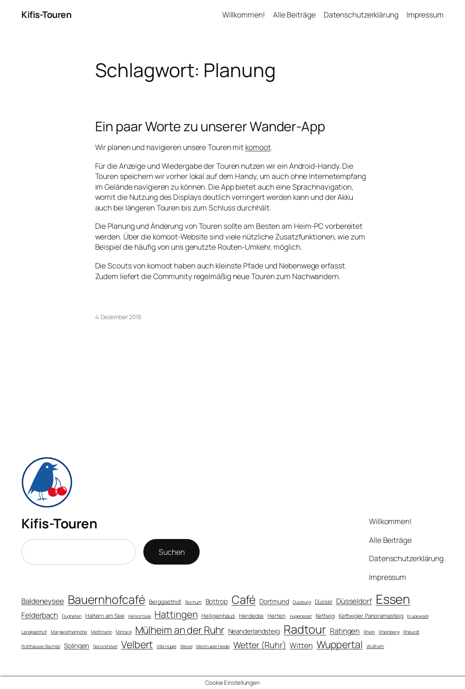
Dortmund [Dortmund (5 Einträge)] (274, 601)
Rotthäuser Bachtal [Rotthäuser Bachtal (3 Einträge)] (40, 646)
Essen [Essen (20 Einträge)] (393, 599)
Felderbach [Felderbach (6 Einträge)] (39, 615)
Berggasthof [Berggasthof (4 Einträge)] (165, 601)
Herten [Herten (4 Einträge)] (276, 616)
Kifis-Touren (46, 14)
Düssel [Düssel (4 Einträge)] (323, 601)
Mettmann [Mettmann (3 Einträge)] (101, 632)
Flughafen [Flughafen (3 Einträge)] (71, 616)
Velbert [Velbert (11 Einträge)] (137, 644)
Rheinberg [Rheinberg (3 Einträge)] (389, 632)
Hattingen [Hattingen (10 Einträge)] (176, 614)
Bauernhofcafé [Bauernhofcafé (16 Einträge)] (106, 599)
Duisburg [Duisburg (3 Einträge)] (302, 602)
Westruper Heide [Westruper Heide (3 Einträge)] (213, 646)
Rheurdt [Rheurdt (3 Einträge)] (411, 632)
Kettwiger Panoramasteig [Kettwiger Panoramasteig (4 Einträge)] (371, 616)
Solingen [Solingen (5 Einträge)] (76, 645)
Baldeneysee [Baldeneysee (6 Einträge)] (42, 601)
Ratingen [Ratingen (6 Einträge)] (345, 631)
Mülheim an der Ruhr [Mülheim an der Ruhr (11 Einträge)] (179, 630)
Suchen (171, 552)
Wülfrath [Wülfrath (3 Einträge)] (375, 646)
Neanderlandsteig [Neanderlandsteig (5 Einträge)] (254, 631)
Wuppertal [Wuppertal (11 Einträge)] (340, 644)
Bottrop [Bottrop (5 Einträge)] (217, 601)
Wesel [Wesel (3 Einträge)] (186, 646)
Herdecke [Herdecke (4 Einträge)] (251, 616)
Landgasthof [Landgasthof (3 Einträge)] (34, 632)
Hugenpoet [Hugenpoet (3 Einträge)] (301, 616)
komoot (257, 147)
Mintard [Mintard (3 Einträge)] (123, 632)
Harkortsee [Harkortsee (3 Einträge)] (139, 616)
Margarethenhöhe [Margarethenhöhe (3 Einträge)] (69, 632)
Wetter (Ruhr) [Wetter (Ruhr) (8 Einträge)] (259, 645)
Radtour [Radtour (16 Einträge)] (305, 629)
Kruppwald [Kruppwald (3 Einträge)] (417, 616)
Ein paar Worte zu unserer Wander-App (210, 126)
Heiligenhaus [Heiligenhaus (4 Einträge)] (218, 616)
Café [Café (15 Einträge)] (244, 599)
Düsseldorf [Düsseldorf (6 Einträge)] (354, 601)
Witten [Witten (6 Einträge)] (301, 645)
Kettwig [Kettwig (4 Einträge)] (325, 616)
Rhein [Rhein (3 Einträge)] (369, 632)
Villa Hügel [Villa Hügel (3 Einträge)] (166, 646)
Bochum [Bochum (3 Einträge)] (193, 602)
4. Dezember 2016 (118, 317)
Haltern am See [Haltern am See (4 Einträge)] (105, 616)
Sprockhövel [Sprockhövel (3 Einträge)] (105, 646)
